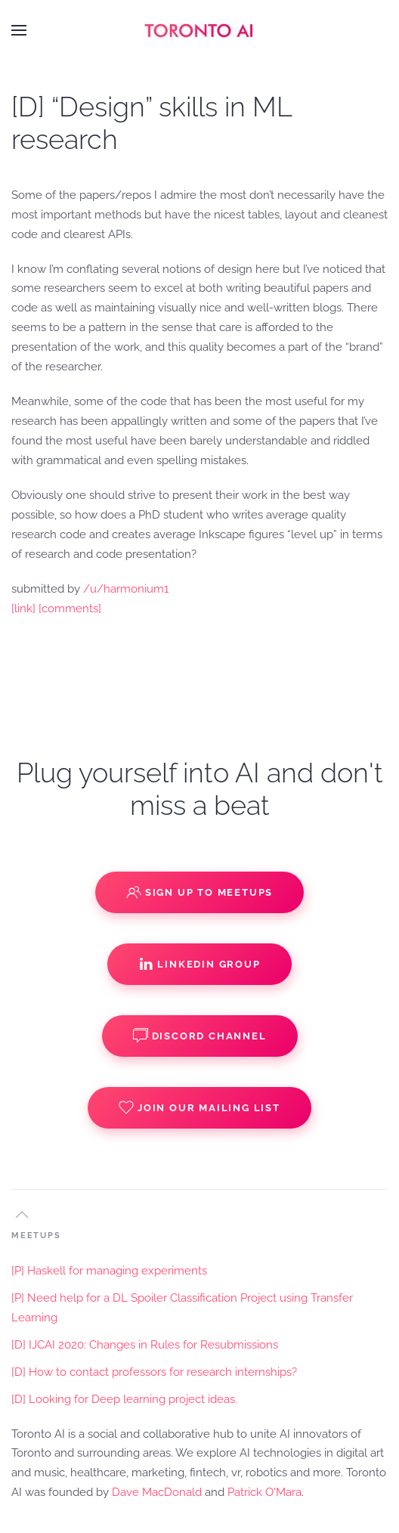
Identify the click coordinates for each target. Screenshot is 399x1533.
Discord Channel (200, 1035)
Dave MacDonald (157, 1492)
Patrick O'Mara (264, 1492)
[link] (23, 608)
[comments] (70, 608)
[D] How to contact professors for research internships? (154, 1372)
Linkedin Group (199, 963)
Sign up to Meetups (199, 892)
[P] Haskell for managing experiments (109, 1271)
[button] (18, 30)
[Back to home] (199, 30)
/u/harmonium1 (126, 589)
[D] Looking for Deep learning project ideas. (124, 1399)
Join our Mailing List (199, 1107)
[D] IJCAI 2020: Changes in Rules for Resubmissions (144, 1345)
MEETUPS (36, 1235)
